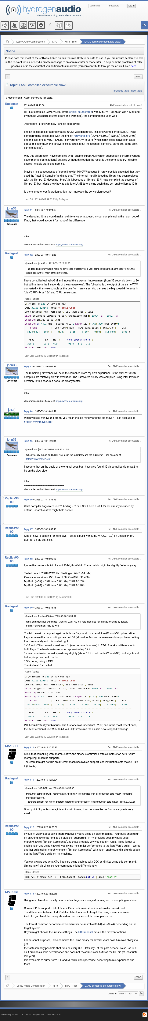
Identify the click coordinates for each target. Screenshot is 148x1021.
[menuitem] (138, 76)
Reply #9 (28, 607)
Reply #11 (29, 779)
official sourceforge (80, 111)
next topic (136, 90)
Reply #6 (28, 499)
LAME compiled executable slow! (103, 41)
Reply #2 (28, 255)
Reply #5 (28, 441)
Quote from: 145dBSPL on (49, 788)
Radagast (11, 104)
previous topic (121, 90)
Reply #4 (28, 411)
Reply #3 (28, 366)
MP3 (54, 41)
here (133, 66)
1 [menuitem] (7, 76)
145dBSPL (12, 746)
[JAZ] (12, 410)
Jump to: (112, 993)
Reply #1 (28, 210)
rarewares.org (82, 135)
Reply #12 (29, 827)
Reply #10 (29, 747)
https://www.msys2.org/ (38, 421)
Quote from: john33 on (47, 263)
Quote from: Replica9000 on (50, 616)
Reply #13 (29, 893)
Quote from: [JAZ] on (47, 449)
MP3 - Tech (71, 41)
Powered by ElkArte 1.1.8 (12, 1015)
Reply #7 (28, 529)
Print (138, 76)
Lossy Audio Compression (30, 41)
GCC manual (85, 932)
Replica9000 (12, 500)
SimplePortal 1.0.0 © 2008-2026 (46, 1015)
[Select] (35, 299)
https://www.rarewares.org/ (70, 244)
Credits (28, 1015)
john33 (11, 208)
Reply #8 (28, 559)
